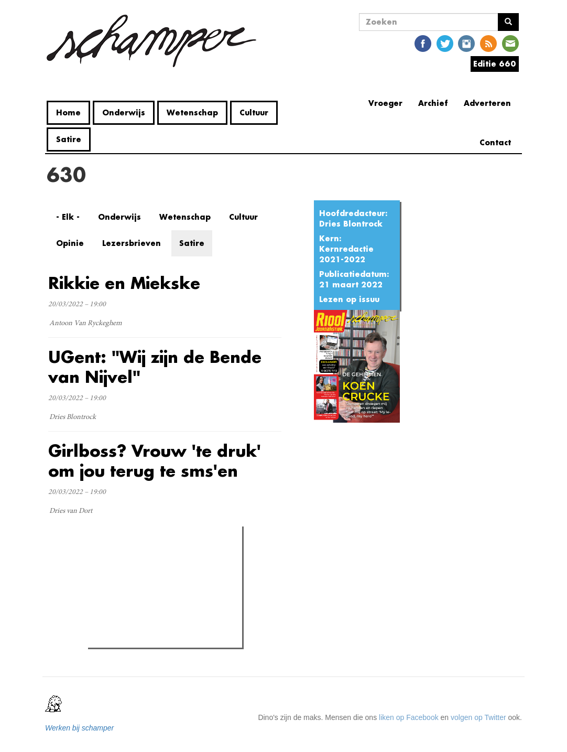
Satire (68, 139)
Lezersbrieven (131, 243)
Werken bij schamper (79, 728)
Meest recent (182, 557)
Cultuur (253, 112)
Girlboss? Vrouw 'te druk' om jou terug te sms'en (154, 461)
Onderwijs (123, 112)
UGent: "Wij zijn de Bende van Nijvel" (154, 367)
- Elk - (68, 217)
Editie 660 (494, 64)
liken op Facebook (409, 717)
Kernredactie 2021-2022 (346, 254)
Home (68, 112)
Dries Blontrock (351, 224)
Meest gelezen (121, 558)
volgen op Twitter (478, 717)
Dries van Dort (70, 511)
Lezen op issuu (349, 299)
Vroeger (385, 103)
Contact (495, 142)
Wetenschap (192, 112)
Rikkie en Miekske (124, 283)
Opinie (70, 243)
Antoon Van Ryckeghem (85, 323)
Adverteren (487, 103)
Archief (433, 103)
